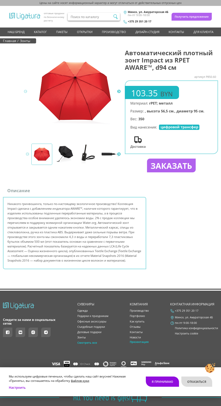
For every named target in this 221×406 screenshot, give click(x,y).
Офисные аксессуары (91, 321)
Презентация (139, 342)
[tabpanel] (74, 91)
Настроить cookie (186, 333)
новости (135, 337)
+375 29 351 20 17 (139, 21)
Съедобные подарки (91, 326)
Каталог (40, 32)
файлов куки (80, 381)
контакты (176, 32)
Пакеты (62, 32)
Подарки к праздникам (92, 316)
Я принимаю (162, 382)
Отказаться (196, 382)
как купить (137, 321)
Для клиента (203, 32)
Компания (139, 304)
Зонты (81, 337)
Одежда (82, 310)
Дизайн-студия (147, 32)
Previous (25, 92)
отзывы (135, 326)
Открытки (84, 32)
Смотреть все (87, 342)
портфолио (137, 316)
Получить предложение (192, 16)
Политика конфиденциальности (196, 328)
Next (119, 92)
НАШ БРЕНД (16, 32)
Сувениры (85, 304)
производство (114, 32)
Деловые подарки (89, 332)
